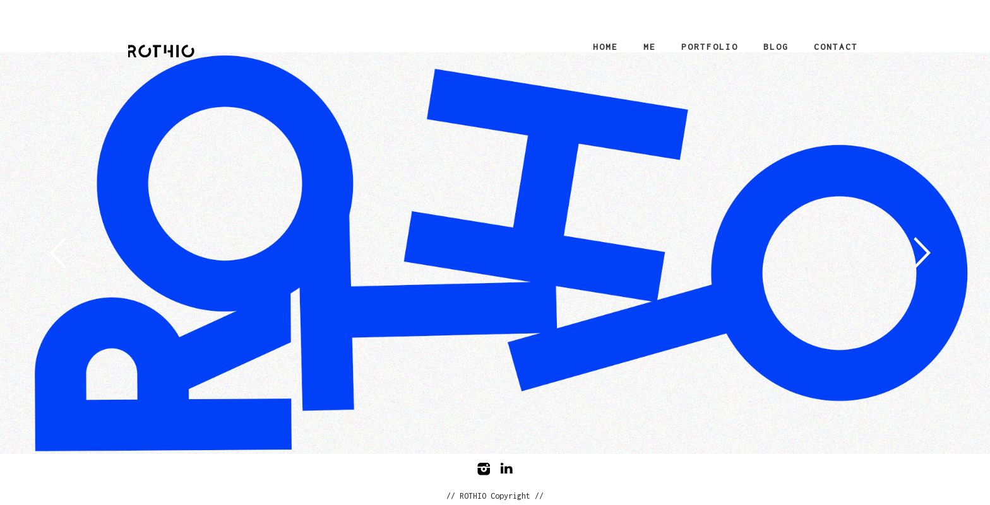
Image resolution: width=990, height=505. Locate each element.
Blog (776, 47)
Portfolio (709, 47)
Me (649, 47)
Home (605, 47)
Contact (836, 47)
